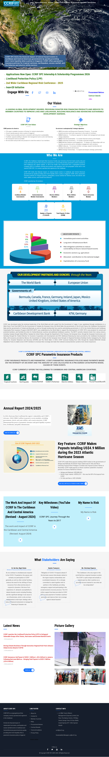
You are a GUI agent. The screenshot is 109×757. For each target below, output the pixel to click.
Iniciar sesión (34, 739)
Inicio (32, 2)
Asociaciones (92, 2)
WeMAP (39, 8)
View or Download (10, 432)
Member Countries (36, 719)
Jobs (90, 99)
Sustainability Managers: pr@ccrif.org (66, 735)
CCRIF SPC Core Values (28, 125)
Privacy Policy (34, 733)
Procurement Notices (96, 92)
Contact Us (34, 716)
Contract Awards (94, 96)
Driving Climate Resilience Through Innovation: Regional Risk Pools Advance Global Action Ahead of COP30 (28, 647)
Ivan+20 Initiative (15, 87)
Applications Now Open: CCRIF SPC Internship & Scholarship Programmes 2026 (48, 74)
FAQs (32, 721)
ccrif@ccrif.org (60, 730)
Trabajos (33, 8)
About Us (33, 713)
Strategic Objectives (80, 125)
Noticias (51, 2)
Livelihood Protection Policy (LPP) (24, 78)
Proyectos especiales (80, 2)
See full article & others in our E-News (71, 483)
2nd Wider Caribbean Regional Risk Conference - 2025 (34, 82)
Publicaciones (59, 2)
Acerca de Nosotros (41, 2)
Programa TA (68, 2)
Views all (27, 670)
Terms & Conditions (36, 730)
